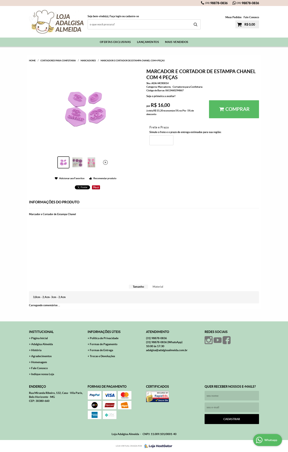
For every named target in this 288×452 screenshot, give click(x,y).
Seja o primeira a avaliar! (161, 96)
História (36, 350)
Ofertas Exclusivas (115, 42)
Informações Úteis (104, 332)
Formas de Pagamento (103, 344)
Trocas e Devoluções (102, 356)
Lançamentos (148, 42)
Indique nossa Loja (42, 374)
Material (158, 286)
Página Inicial (39, 338)
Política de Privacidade (104, 338)
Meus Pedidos (233, 17)
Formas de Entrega (101, 350)
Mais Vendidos (176, 42)
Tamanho (138, 286)
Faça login (115, 16)
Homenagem (39, 362)
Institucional (41, 332)
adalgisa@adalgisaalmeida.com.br (167, 350)
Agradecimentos (41, 356)
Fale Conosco (251, 17)
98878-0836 (216, 3)
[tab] (138, 287)
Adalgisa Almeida (42, 344)
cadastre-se (132, 16)
